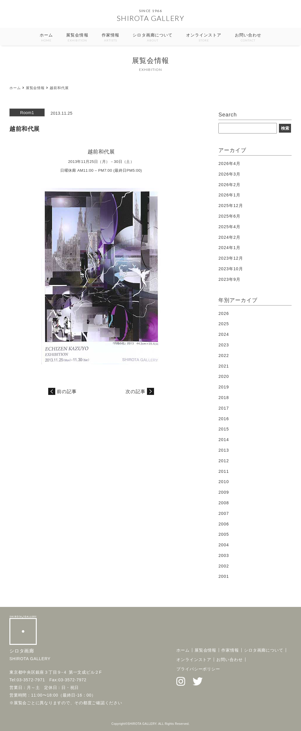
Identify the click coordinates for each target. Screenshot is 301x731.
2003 (223, 555)
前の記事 (67, 391)
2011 (223, 471)
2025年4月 (229, 226)
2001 (223, 576)
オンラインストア (204, 38)
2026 (223, 313)
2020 (223, 376)
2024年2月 (229, 237)
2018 (223, 397)
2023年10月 (230, 268)
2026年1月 (229, 195)
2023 (223, 345)
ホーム (46, 38)
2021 (223, 366)
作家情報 (110, 38)
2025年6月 (229, 216)
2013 (223, 450)
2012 (223, 460)
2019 (223, 387)
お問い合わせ (248, 38)
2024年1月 (229, 247)
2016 (223, 418)
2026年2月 (229, 184)
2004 (223, 545)
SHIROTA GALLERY (151, 18)
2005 (223, 534)
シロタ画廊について (153, 38)
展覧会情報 (77, 38)
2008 (223, 502)
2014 (223, 439)
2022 (223, 355)
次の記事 (136, 391)
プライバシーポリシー (198, 669)
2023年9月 (229, 279)
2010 (223, 481)
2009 (223, 492)
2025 (223, 323)
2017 (223, 408)
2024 (223, 334)
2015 (223, 429)
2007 (223, 513)
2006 (223, 524)
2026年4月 (229, 163)
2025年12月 (230, 205)
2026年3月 (229, 174)
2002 (223, 566)
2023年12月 (230, 258)
